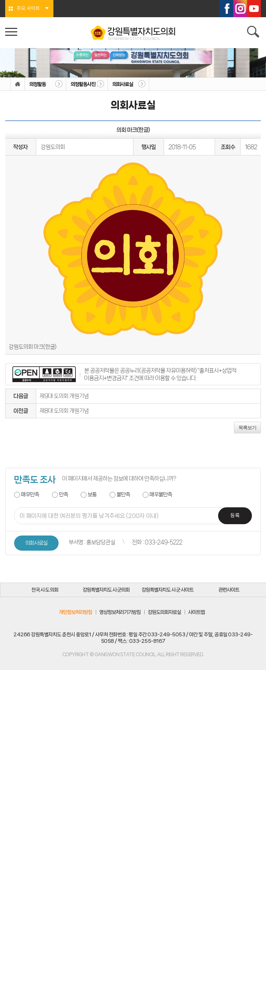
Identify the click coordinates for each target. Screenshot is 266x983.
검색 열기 (254, 33)
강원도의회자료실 (164, 612)
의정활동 (37, 84)
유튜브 (254, 8)
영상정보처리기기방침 (120, 612)
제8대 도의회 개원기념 (64, 411)
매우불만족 (161, 494)
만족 (63, 494)
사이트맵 (196, 612)
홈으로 (17, 84)
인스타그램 (240, 8)
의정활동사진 (83, 84)
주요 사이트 (28, 8)
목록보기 (247, 427)
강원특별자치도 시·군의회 (106, 590)
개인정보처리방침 (75, 612)
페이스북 (226, 8)
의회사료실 (122, 84)
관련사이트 (228, 590)
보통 (92, 494)
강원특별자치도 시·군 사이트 (167, 590)
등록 (235, 516)
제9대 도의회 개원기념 (64, 396)
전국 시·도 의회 (44, 590)
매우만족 (30, 494)
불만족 (123, 494)
